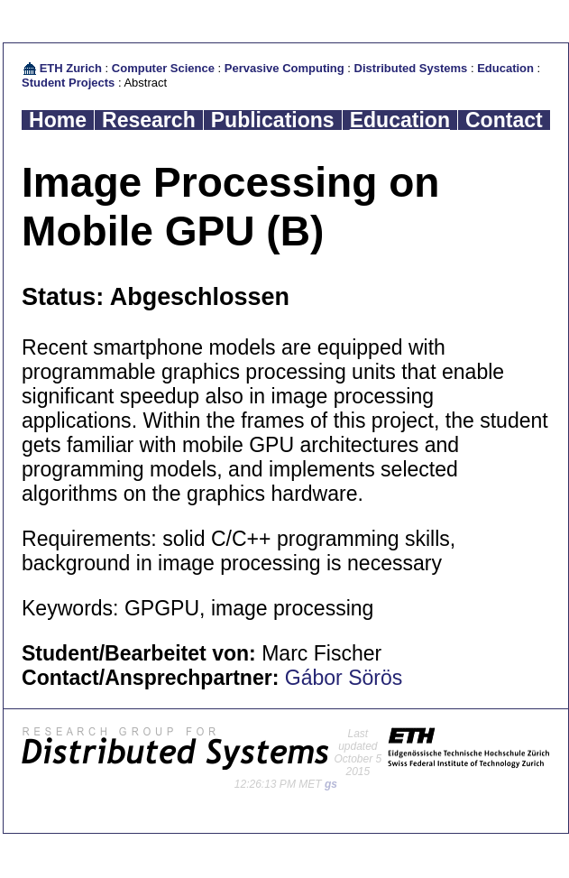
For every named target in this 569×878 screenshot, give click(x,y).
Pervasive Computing (284, 68)
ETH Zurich (71, 68)
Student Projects (68, 82)
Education (505, 68)
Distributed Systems (411, 68)
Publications (273, 120)
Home (58, 120)
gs (331, 784)
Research (149, 120)
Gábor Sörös (344, 677)
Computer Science (163, 68)
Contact (504, 120)
